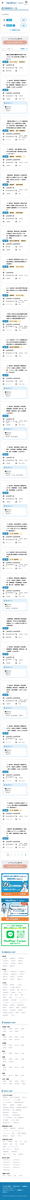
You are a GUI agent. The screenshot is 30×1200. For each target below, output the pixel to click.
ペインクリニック (19, 997)
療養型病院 (13, 1128)
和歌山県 (11, 1061)
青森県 (10, 1029)
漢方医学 (5, 1010)
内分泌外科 (20, 976)
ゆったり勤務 (16, 1100)
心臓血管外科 (13, 971)
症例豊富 (19, 1105)
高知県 (22, 1075)
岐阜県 (4, 1053)
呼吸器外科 (22, 971)
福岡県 (4, 1081)
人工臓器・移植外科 (15, 987)
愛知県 (16, 1053)
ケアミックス (6, 1133)
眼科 (22, 995)
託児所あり (15, 1112)
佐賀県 (10, 1081)
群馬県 (16, 1037)
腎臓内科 (12, 985)
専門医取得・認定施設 (8, 1107)
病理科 (17, 1012)
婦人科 (16, 995)
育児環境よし (6, 1115)
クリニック (5, 1131)
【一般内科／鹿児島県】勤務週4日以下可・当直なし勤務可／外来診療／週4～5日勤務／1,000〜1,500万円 (16, 728)
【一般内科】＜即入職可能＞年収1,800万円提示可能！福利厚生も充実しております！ (16, 151)
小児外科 (21, 974)
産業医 (17, 1007)
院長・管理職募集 (16, 1110)
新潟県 (4, 1045)
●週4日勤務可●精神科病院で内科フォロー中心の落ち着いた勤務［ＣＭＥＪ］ (16, 57)
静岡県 (10, 1053)
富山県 (10, 1045)
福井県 (22, 1045)
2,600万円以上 (6, 1170)
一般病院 (5, 1128)
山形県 (10, 1031)
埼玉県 (22, 1037)
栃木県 (10, 1037)
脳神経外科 (14, 974)
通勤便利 (12, 1105)
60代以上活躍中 (15, 1120)
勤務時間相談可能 (18, 1102)
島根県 (10, 1067)
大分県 (4, 1083)
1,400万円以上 (6, 1162)
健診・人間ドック (21, 990)
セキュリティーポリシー (9, 1190)
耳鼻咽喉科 (5, 992)
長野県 (10, 1047)
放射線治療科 (20, 1005)
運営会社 (19, 1190)
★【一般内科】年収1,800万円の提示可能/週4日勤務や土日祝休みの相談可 (16, 554)
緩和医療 (5, 1005)
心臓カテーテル (7, 1154)
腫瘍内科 (12, 966)
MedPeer (5, 1192)
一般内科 (5, 958)
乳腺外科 (5, 979)
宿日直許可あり (7, 1122)
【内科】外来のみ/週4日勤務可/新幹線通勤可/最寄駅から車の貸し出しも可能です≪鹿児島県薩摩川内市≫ (16, 316)
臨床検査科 (5, 1015)
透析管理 (5, 1144)
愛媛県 (16, 1075)
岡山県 (16, 1067)
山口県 (4, 1070)
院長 (4, 1175)
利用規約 (24, 1186)
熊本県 (22, 1081)
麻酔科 (10, 997)
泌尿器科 (13, 992)
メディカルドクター (14, 1146)
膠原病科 (5, 966)
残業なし (5, 1105)
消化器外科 (5, 974)
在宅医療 (5, 985)
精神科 (4, 1007)
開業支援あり (6, 1112)
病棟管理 (10, 1141)
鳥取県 (4, 1067)
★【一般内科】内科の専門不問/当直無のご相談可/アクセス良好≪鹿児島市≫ (16, 290)
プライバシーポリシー (8, 1188)
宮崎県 (10, 1083)
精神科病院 (21, 1128)
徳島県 (4, 1075)
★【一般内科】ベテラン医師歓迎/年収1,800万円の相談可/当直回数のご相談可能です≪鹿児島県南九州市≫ (16, 342)
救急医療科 (5, 1000)
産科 (11, 995)
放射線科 (12, 1005)
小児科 (20, 992)
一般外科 (5, 971)
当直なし (24, 1097)
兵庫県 (22, 1059)
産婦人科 (5, 995)
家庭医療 (13, 963)
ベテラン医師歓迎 (7, 1117)
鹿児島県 (17, 1083)
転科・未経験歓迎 (18, 1117)
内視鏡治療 (14, 1151)
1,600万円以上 (16, 1162)
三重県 (22, 1053)
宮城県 (22, 1029)
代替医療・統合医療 (8, 1012)
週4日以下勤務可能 (15, 1097)
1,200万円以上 (16, 1160)
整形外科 (5, 976)
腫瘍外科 (5, 990)
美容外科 (20, 1010)
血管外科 (19, 979)
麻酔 (14, 1154)
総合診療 (12, 990)
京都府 (10, 1059)
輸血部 (23, 1012)
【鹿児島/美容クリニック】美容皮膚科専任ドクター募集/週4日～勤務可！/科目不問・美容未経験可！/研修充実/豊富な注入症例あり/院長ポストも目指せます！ (16, 125)
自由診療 (20, 1154)
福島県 (16, 1031)
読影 (26, 1141)
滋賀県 (4, 1059)
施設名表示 (16, 1122)
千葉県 (4, 1039)
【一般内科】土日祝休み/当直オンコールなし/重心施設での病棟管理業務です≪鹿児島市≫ (16, 805)
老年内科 (5, 987)
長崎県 (16, 1081)
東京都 (10, 1039)
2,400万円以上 (16, 1167)
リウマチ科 (5, 1002)
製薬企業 (5, 1136)
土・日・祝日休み (7, 1102)
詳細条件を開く (15, 30)
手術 (21, 1141)
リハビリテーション (16, 1131)
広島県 (22, 1067)
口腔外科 (12, 979)
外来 (4, 1141)
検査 (16, 1141)
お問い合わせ (16, 1186)
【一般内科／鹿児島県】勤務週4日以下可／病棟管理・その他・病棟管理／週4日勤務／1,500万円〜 (16, 488)
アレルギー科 (22, 1000)
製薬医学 (24, 1007)
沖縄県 (23, 1083)
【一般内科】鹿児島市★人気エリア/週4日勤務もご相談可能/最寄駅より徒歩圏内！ (16, 261)
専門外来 (16, 1149)
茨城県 (4, 1037)
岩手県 (16, 1029)
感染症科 (20, 963)
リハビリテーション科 (16, 1002)
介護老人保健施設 (21, 1133)
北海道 (4, 1029)
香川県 (10, 1075)
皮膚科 (4, 997)
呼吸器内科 (21, 958)
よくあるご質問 (6, 1186)
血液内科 (13, 961)
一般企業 (12, 1136)
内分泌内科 (5, 963)
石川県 (16, 1045)
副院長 (9, 1175)
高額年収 (5, 1097)
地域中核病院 (6, 1110)
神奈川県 (17, 1039)
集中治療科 (14, 1000)
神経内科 (20, 961)
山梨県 (4, 1047)
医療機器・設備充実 (22, 1107)
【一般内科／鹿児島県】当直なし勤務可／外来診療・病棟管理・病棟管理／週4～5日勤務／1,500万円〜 (16, 449)
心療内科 (11, 1007)
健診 (13, 1133)
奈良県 (4, 1061)
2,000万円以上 (16, 1165)
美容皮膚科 (13, 1010)
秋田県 (4, 1031)
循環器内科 (13, 958)
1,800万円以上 (6, 1165)
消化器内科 (5, 961)
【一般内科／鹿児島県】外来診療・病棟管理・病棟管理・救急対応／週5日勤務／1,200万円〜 (16, 649)
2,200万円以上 (6, 1167)
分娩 (16, 1144)
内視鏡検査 (5, 1151)
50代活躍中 (6, 1120)
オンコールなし (7, 1100)
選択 (23, 20)
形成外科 (12, 976)
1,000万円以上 (6, 1160)
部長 (15, 1175)
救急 (11, 1144)
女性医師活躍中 (16, 1115)
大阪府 (16, 1059)
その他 (12, 1015)
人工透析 (19, 985)
